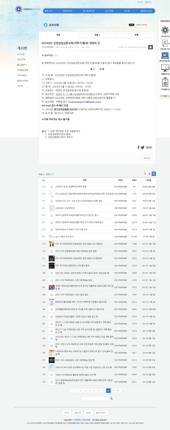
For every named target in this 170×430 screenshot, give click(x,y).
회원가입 (148, 2)
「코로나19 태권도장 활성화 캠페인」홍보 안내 (74, 375)
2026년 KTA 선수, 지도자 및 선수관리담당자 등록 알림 (78, 201)
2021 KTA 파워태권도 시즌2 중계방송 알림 (73, 280)
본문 (58, 35)
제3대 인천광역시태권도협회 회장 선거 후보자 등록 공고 (79, 222)
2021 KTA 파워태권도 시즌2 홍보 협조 (71, 294)
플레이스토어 (101, 413)
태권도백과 (67, 11)
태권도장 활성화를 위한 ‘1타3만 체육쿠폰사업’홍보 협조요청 (81, 302)
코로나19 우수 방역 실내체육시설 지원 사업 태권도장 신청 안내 (82, 367)
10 (118, 390)
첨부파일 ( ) (50, 55)
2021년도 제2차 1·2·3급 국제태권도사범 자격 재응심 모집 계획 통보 (84, 337)
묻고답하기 (21, 65)
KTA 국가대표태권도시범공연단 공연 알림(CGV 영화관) (79, 244)
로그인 (140, 2)
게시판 (127, 11)
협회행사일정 (146, 11)
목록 (136, 35)
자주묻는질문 (22, 70)
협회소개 (48, 11)
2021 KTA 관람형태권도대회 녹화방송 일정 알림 (76, 251)
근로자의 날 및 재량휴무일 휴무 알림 (70, 186)
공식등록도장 (88, 11)
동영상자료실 (22, 80)
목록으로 (147, 158)
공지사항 (21, 54)
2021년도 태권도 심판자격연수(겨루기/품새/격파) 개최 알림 (81, 273)
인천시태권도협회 (47, 47)
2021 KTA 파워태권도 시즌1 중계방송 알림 (73, 360)
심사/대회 (109, 11)
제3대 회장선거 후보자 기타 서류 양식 (71, 229)
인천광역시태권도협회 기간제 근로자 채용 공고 (75, 316)
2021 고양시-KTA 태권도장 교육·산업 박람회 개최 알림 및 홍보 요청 (84, 344)
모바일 (88, 413)
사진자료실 (21, 75)
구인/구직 (21, 59)
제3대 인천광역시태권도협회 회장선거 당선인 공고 (76, 215)
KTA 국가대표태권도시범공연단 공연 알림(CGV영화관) (78, 258)
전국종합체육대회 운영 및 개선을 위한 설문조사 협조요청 (79, 309)
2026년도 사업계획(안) (65, 208)
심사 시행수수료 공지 (64, 236)
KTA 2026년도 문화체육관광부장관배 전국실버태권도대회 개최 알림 (84, 194)
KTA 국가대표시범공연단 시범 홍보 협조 (72, 265)
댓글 (97, 35)
